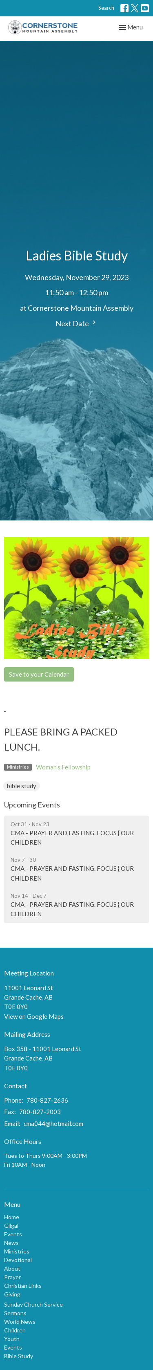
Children (15, 1330)
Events (13, 1234)
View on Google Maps (34, 1016)
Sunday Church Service (33, 1304)
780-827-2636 (47, 1100)
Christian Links (23, 1285)
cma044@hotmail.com (53, 1123)
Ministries (16, 1251)
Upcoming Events (32, 804)
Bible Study (18, 1355)
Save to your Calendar (39, 674)
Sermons (15, 1312)
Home (11, 1216)
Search (106, 7)
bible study (21, 785)
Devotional (18, 1259)
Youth (12, 1338)
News (11, 1242)
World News (19, 1321)
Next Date (76, 323)
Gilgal (11, 1225)
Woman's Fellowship (63, 767)
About (12, 1268)
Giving (12, 1294)
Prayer (12, 1277)
